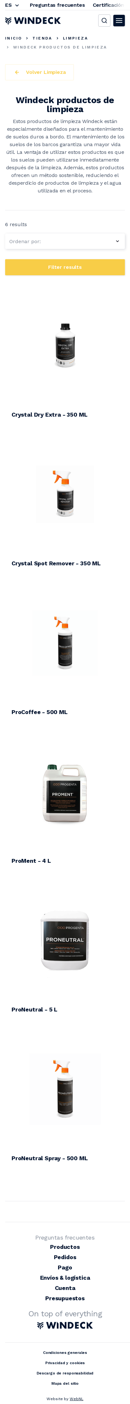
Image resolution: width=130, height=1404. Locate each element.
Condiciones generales (65, 1352)
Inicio (13, 38)
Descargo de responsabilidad (65, 1373)
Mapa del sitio (65, 1383)
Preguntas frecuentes (57, 5)
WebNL (76, 1399)
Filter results (65, 267)
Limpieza (75, 38)
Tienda (42, 38)
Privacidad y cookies (65, 1363)
